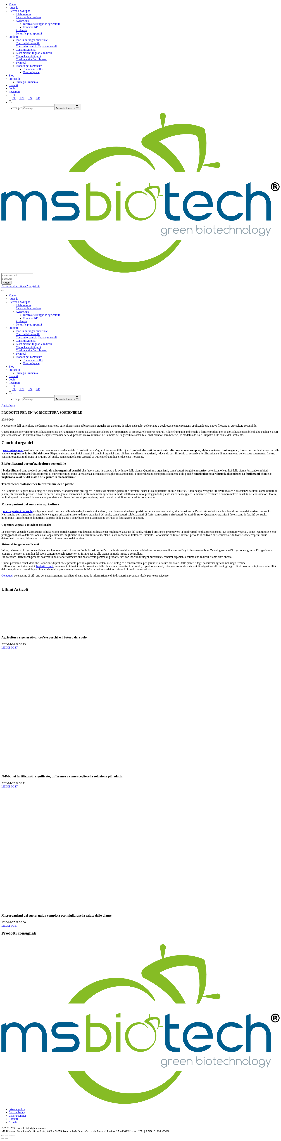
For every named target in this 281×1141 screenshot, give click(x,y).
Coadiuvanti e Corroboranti (31, 59)
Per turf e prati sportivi (29, 33)
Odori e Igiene (31, 72)
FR (36, 98)
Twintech (21, 62)
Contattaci (7, 575)
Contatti (13, 85)
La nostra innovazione (28, 17)
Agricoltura (22, 20)
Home (12, 4)
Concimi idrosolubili (28, 43)
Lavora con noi (17, 1115)
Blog (11, 75)
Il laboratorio (23, 14)
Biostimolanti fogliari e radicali (34, 52)
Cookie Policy (17, 1112)
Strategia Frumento (27, 81)
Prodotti (13, 36)
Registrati (14, 91)
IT (12, 94)
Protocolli (14, 78)
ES (28, 98)
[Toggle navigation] (2, 290)
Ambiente (21, 30)
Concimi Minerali (26, 49)
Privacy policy (17, 1109)
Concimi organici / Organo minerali (36, 46)
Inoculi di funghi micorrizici (32, 39)
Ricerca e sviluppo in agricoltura (41, 23)
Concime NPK (31, 27)
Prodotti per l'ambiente (29, 65)
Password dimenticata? (14, 286)
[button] (10, 102)
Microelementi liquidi (28, 56)
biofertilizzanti (44, 566)
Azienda (13, 7)
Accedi (13, 1122)
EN (20, 98)
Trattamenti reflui (33, 69)
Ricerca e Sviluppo (19, 10)
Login (12, 88)
